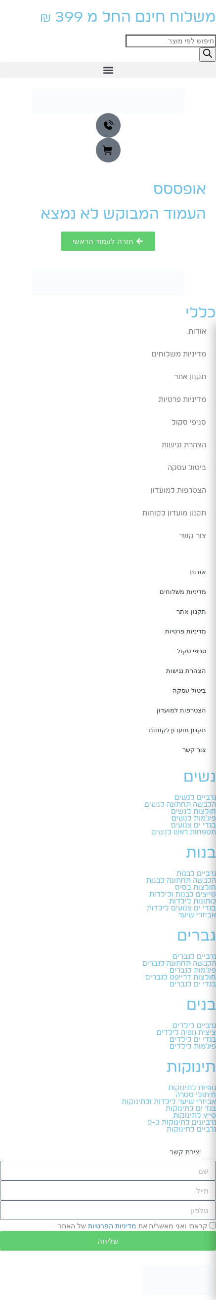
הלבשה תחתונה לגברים (179, 963)
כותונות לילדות (192, 901)
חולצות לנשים (193, 811)
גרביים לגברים (194, 956)
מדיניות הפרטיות (112, 1226)
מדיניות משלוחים (179, 354)
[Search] (207, 54)
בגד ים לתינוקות (191, 1108)
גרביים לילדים (194, 1026)
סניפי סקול (189, 422)
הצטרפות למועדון (178, 490)
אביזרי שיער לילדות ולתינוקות (169, 1102)
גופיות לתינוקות (192, 1088)
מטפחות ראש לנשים (183, 832)
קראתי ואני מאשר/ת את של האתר (133, 1226)
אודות (197, 331)
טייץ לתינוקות (194, 1115)
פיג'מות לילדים (193, 1046)
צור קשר (192, 536)
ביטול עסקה (187, 468)
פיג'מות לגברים (193, 970)
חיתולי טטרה (195, 1095)
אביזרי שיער (197, 915)
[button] (108, 70)
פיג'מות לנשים (194, 818)
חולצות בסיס (195, 887)
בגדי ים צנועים (193, 825)
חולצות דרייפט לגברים (180, 977)
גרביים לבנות (196, 873)
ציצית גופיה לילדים (186, 1032)
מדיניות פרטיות (182, 399)
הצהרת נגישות (184, 445)
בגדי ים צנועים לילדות (181, 908)
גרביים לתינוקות (191, 1129)
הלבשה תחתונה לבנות (181, 880)
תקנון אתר (190, 377)
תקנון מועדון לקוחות (174, 513)
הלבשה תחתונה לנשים (180, 804)
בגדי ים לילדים (193, 1039)
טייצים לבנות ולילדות (182, 894)
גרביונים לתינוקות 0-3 (181, 1122)
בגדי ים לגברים (193, 984)
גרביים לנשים (195, 797)
